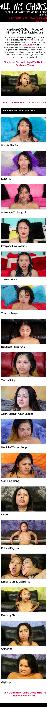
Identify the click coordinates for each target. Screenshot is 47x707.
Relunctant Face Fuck (13, 346)
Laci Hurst (7, 514)
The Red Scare (9, 279)
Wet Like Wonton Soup (14, 447)
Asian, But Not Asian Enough (17, 413)
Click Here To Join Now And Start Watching (28, 19)
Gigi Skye (6, 682)
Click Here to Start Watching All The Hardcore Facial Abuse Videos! (25, 64)
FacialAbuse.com (29, 44)
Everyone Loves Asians (14, 246)
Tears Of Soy (8, 380)
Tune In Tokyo (9, 313)
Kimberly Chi (8, 615)
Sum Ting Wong (10, 481)
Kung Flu (6, 178)
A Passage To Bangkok (14, 212)
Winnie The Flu (9, 145)
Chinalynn (6, 648)
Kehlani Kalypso (10, 548)
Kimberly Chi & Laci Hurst (15, 581)
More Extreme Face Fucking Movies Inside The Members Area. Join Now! (24, 694)
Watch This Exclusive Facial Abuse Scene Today (24, 102)
